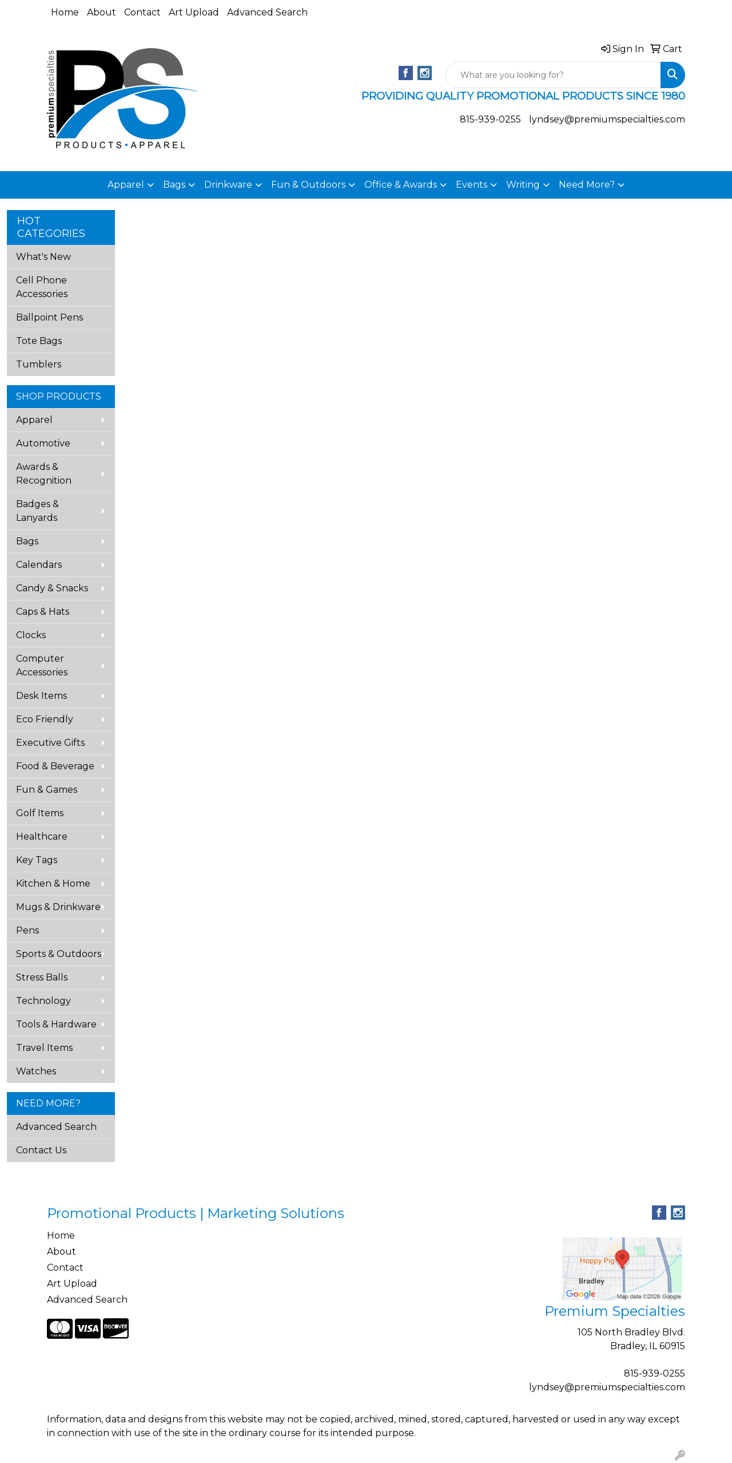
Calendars (39, 564)
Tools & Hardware (56, 1024)
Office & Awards (400, 184)
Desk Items (41, 695)
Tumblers (38, 364)
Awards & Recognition (43, 473)
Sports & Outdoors (58, 953)
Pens (27, 930)
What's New (43, 256)
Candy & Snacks (52, 588)
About (101, 12)
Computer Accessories (41, 665)
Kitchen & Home (53, 883)
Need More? (587, 184)
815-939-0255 (490, 119)
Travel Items (44, 1047)
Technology (43, 1000)
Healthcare (41, 836)
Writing (523, 184)
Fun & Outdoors (308, 184)
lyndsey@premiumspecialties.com (607, 119)
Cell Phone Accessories (41, 287)
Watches (36, 1071)
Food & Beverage (55, 766)
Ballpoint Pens (49, 317)
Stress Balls (41, 977)
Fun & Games (46, 789)
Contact (142, 12)
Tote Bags (39, 340)
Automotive (43, 443)
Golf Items (39, 813)
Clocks (31, 635)
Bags (174, 184)
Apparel (126, 184)
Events (471, 184)
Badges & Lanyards (37, 511)
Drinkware (228, 184)
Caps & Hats (42, 611)
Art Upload (194, 12)
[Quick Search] (553, 75)
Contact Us (41, 1150)
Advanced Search (267, 12)
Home (65, 12)
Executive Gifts (50, 742)
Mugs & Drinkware (58, 906)
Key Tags (36, 860)
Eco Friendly (44, 719)
